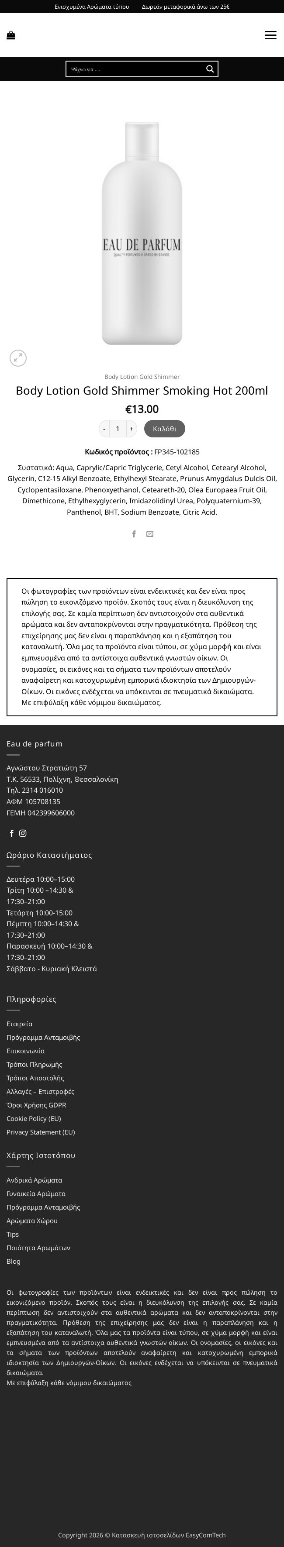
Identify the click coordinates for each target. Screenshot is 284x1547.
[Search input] (135, 69)
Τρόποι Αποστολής (35, 1077)
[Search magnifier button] (210, 69)
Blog (14, 1261)
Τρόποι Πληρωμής (34, 1064)
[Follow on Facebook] (11, 834)
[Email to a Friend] (150, 534)
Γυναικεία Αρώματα (36, 1193)
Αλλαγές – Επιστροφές (40, 1091)
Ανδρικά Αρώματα (34, 1180)
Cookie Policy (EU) (34, 1118)
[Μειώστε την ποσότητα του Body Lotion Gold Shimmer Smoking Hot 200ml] (104, 428)
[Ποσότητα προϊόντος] (118, 428)
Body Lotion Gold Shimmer (142, 376)
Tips (13, 1234)
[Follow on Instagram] (22, 834)
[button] (11, 35)
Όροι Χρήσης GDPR (36, 1104)
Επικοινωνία (26, 1050)
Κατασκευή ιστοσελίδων (148, 1535)
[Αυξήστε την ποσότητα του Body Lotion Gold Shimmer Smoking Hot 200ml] (132, 428)
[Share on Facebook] (134, 534)
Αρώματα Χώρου (32, 1220)
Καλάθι (165, 428)
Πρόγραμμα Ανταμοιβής (43, 1037)
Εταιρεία (19, 1023)
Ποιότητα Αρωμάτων (38, 1247)
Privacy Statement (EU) (41, 1132)
